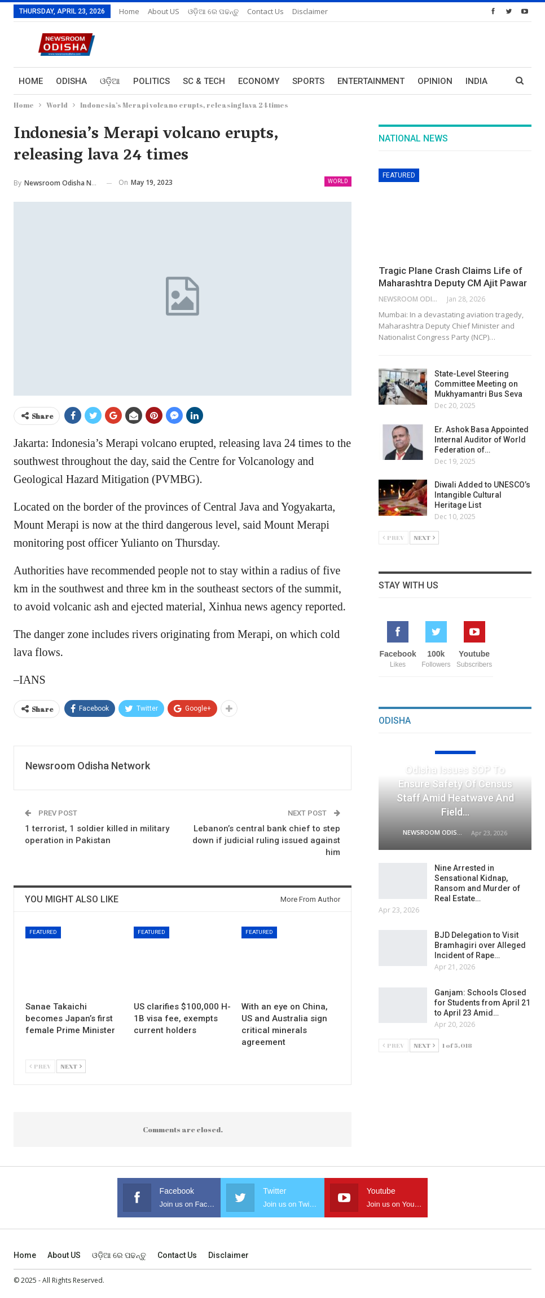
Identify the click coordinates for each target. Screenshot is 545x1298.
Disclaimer (310, 11)
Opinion (434, 81)
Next (71, 1066)
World (338, 181)
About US (163, 11)
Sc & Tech (204, 81)
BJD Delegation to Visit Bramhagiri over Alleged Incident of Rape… (480, 945)
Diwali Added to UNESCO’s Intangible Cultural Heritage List (482, 495)
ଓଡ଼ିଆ (110, 81)
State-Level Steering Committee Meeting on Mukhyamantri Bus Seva (478, 383)
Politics (151, 81)
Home (129, 11)
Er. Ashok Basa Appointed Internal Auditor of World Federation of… (481, 439)
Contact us (265, 11)
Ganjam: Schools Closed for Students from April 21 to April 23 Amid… (482, 1002)
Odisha (71, 81)
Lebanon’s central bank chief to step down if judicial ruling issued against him (266, 840)
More (477, 81)
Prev (40, 1066)
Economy (258, 81)
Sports (308, 81)
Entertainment (371, 81)
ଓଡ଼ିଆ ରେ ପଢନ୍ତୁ (213, 11)
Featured (43, 932)
